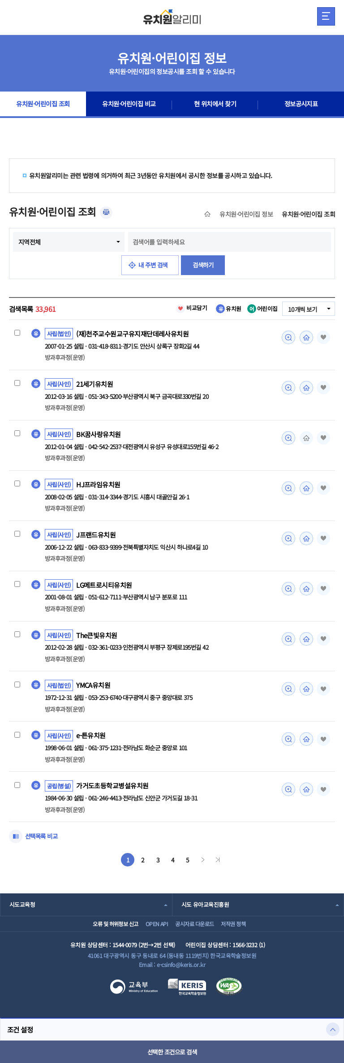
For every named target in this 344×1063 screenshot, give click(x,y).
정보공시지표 (301, 105)
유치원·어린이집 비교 (129, 105)
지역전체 (29, 241)
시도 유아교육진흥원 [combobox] (205, 908)
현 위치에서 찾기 (215, 105)
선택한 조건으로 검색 (172, 1051)
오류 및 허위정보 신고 (100, 931)
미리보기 (287, 337)
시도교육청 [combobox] (22, 908)
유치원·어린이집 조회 (43, 105)
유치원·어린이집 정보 (246, 214)
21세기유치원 (95, 384)
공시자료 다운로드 (196, 931)
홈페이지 (305, 337)
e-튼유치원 (91, 739)
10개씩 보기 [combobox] (301, 309)
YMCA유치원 (93, 688)
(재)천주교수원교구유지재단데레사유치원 (132, 334)
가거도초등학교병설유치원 (112, 790)
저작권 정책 (244, 931)
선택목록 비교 (42, 840)
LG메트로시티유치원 (104, 587)
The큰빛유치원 (97, 638)
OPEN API (151, 931)
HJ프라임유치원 (98, 486)
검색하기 (205, 265)
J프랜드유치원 (96, 537)
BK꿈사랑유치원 (98, 435)
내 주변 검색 (152, 265)
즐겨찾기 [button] (322, 337)
